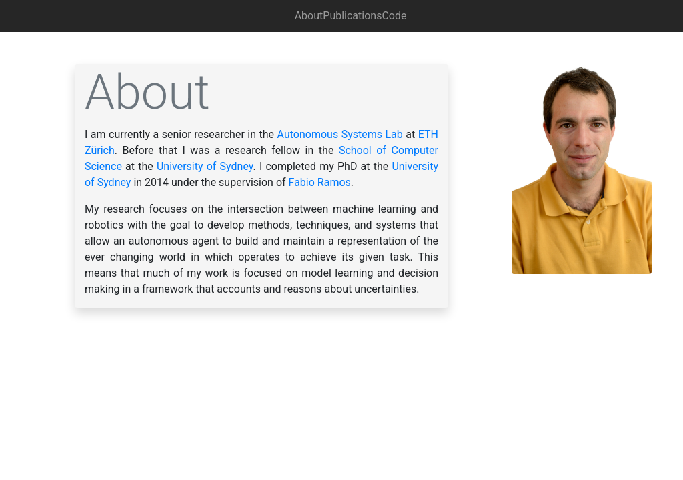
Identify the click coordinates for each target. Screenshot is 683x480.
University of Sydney (205, 166)
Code (394, 15)
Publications (352, 15)
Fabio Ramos (320, 182)
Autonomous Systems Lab (340, 134)
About (309, 15)
